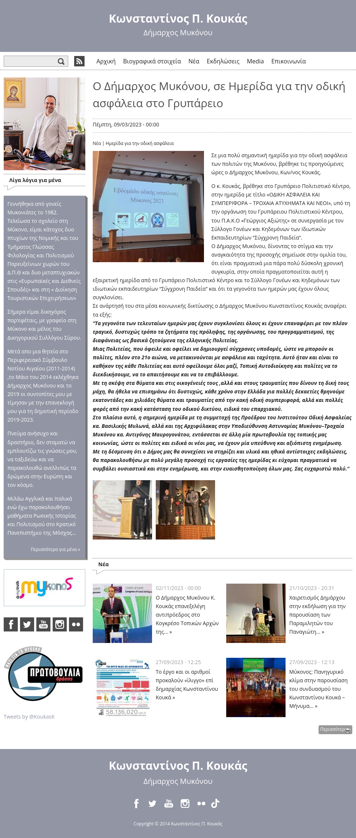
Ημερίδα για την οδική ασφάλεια (140, 143)
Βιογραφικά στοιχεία (152, 61)
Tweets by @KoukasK (29, 716)
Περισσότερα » (335, 729)
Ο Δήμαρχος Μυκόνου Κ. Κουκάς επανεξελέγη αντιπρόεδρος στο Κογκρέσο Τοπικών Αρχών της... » (187, 614)
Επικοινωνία (288, 61)
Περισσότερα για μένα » (55, 549)
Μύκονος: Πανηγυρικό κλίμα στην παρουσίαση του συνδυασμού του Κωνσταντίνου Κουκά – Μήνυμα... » (318, 688)
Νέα (193, 61)
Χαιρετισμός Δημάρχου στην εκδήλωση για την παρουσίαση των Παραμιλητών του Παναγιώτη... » (317, 614)
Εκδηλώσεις (223, 61)
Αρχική (106, 61)
